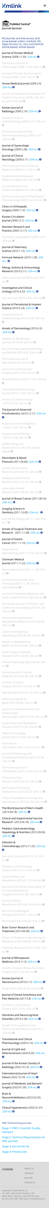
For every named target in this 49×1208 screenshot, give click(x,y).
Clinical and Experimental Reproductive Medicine (17, 619)
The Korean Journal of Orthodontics (15, 769)
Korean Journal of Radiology (12, 109)
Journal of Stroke (12, 856)
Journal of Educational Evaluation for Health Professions (24, 95)
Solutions (29, 1173)
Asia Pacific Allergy (13, 519)
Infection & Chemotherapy (11, 844)
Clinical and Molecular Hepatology (15, 633)
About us (29, 1168)
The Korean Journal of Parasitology (15, 65)
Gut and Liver (10, 298)
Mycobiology (9, 692)
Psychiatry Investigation (16, 237)
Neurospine (9, 921)
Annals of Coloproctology (17, 399)
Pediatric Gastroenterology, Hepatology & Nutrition (18, 830)
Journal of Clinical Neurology (12, 157)
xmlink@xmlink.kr (37, 1198)
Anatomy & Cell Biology (16, 433)
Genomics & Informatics (9, 745)
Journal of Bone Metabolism (11, 902)
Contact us (30, 1182)
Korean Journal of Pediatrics (18, 423)
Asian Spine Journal (13, 277)
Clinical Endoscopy (13, 662)
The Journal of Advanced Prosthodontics (16, 411)
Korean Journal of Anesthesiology (12, 316)
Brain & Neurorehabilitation (14, 1095)
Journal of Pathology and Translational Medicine (17, 755)
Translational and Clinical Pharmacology (17, 1041)
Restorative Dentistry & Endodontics (16, 789)
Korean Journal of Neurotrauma (12, 980)
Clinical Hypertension (15, 1107)
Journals (29, 1177)
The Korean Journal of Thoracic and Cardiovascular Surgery (23, 605)
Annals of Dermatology (16, 328)
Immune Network (13, 257)
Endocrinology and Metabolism (13, 878)
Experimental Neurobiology (10, 551)
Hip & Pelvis (9, 988)
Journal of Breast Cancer (16, 498)
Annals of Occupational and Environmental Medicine (18, 1027)
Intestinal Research (13, 947)
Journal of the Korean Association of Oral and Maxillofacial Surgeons (23, 890)
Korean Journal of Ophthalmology (12, 119)
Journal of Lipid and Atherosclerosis (13, 1051)
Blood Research (11, 379)
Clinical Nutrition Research (12, 779)
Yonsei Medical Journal (15, 83)
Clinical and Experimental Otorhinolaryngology (17, 133)
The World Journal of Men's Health (22, 808)
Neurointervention (13, 569)
